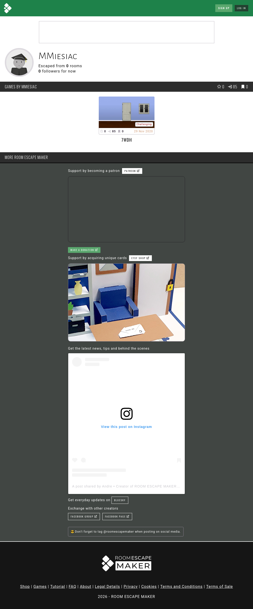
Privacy (130, 586)
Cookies (149, 586)
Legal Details (107, 586)
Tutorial (57, 586)
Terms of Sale (219, 586)
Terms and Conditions (181, 586)
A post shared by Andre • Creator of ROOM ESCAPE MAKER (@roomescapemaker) (144, 486)
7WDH (126, 140)
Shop (25, 586)
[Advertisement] (126, 32)
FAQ (72, 586)
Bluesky (120, 500)
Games (40, 586)
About (85, 586)
